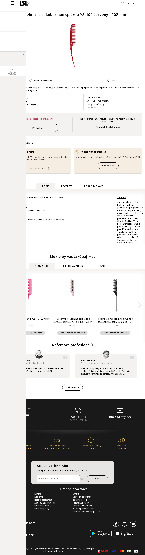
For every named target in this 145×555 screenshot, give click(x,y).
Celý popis (33, 90)
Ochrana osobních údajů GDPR (86, 511)
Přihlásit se (37, 127)
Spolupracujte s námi (82, 505)
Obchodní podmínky (81, 496)
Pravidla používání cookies (84, 508)
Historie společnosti (43, 499)
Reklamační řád (79, 499)
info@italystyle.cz (120, 417)
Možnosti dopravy (42, 505)
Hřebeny (100, 104)
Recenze (66, 186)
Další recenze (72, 387)
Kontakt (37, 493)
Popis (45, 186)
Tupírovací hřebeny (100, 100)
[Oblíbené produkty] (134, 3)
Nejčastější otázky (80, 502)
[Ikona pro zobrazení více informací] (81, 479)
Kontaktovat (108, 165)
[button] (40, 80)
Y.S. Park (98, 97)
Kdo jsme (38, 496)
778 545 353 (78, 417)
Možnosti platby (41, 508)
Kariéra (75, 493)
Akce (103, 266)
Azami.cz (61, 551)
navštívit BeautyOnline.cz (107, 127)
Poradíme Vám (93, 186)
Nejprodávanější (72, 266)
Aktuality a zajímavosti (44, 502)
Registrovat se (37, 168)
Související (42, 266)
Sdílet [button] (111, 80)
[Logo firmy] (25, 3)
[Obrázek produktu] (72, 46)
